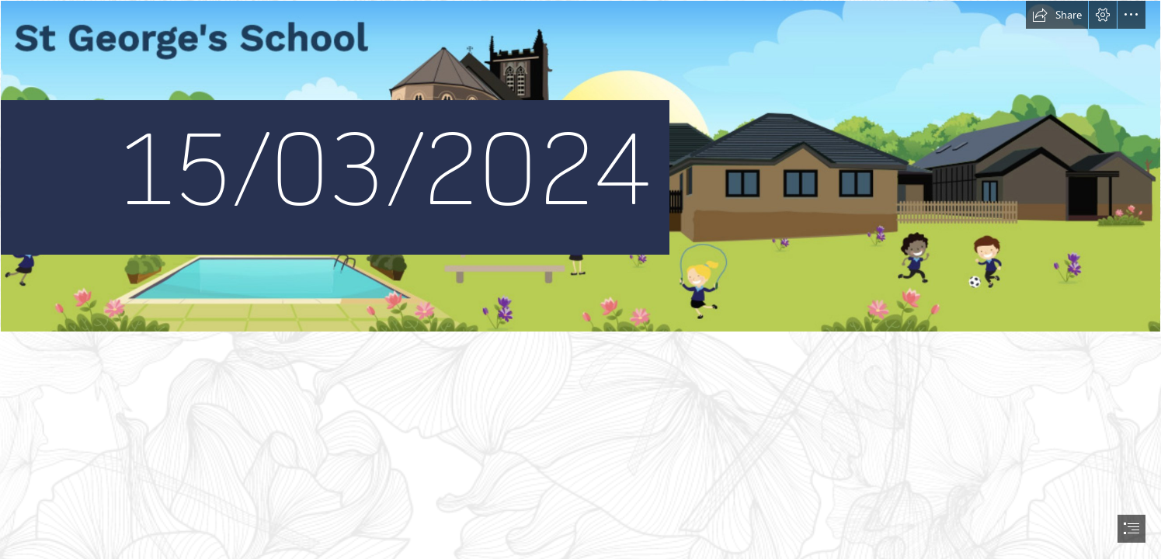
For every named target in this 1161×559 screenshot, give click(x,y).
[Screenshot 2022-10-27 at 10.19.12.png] (580, 166)
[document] (580, 279)
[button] (1057, 15)
